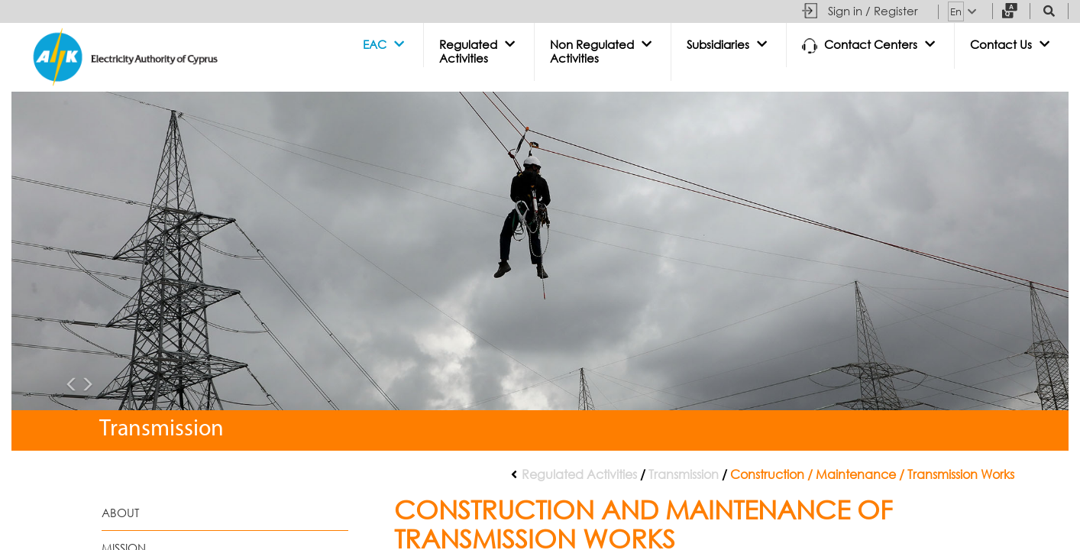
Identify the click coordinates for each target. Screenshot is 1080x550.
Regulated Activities (579, 475)
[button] (385, 45)
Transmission (683, 475)
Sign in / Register (873, 11)
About (120, 513)
